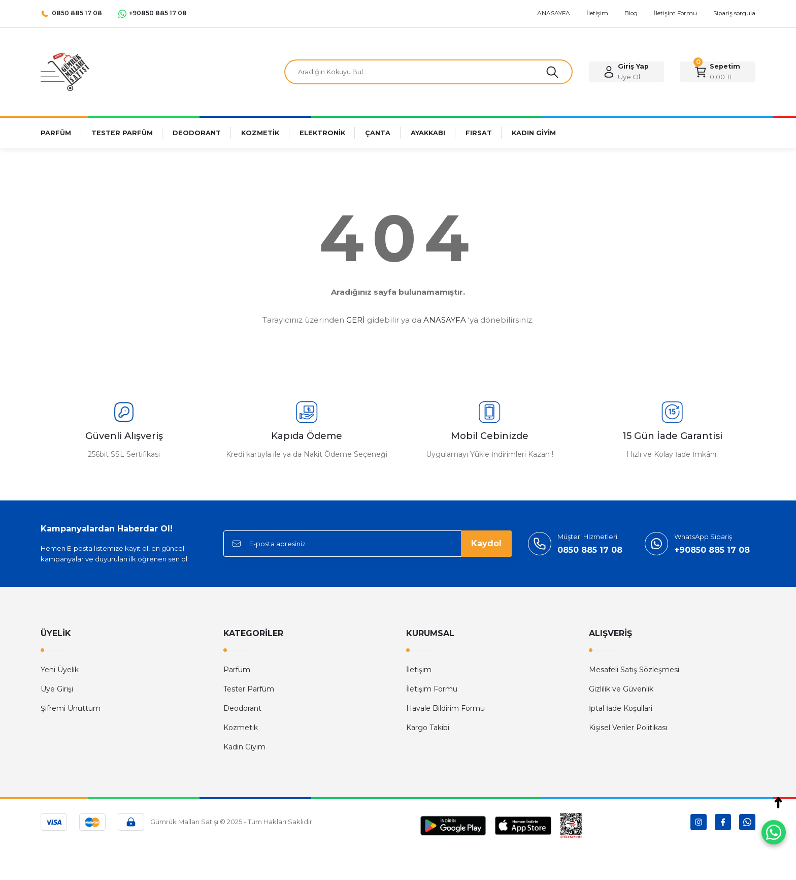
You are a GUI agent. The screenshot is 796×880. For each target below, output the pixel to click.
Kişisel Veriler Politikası (628, 727)
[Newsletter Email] (367, 543)
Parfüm (236, 669)
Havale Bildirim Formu (445, 708)
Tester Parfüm (248, 689)
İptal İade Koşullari (620, 708)
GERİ (355, 320)
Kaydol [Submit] (486, 543)
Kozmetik (240, 727)
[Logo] (65, 71)
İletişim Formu (431, 689)
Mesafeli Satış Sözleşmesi (634, 669)
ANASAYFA (444, 320)
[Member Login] (626, 72)
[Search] (428, 72)
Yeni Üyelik (60, 669)
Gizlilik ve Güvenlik (621, 689)
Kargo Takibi (427, 727)
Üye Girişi (57, 689)
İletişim (419, 669)
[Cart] (717, 72)
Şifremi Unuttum (71, 708)
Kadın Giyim (244, 746)
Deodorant (242, 708)
